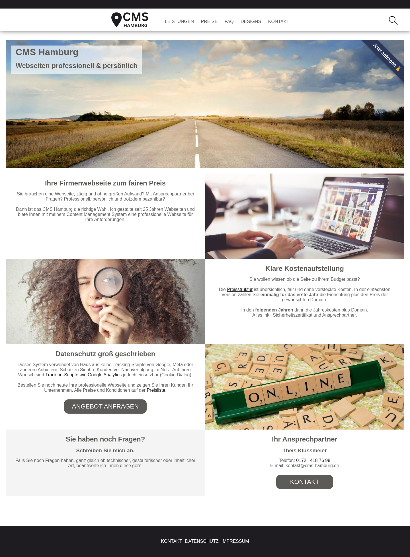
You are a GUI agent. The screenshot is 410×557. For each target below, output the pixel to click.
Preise (209, 21)
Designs (251, 21)
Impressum (235, 541)
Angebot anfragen (105, 406)
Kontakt (278, 21)
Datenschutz (202, 541)
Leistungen (179, 21)
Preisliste (156, 390)
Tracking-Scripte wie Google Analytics (83, 374)
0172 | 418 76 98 (313, 460)
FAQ (229, 21)
